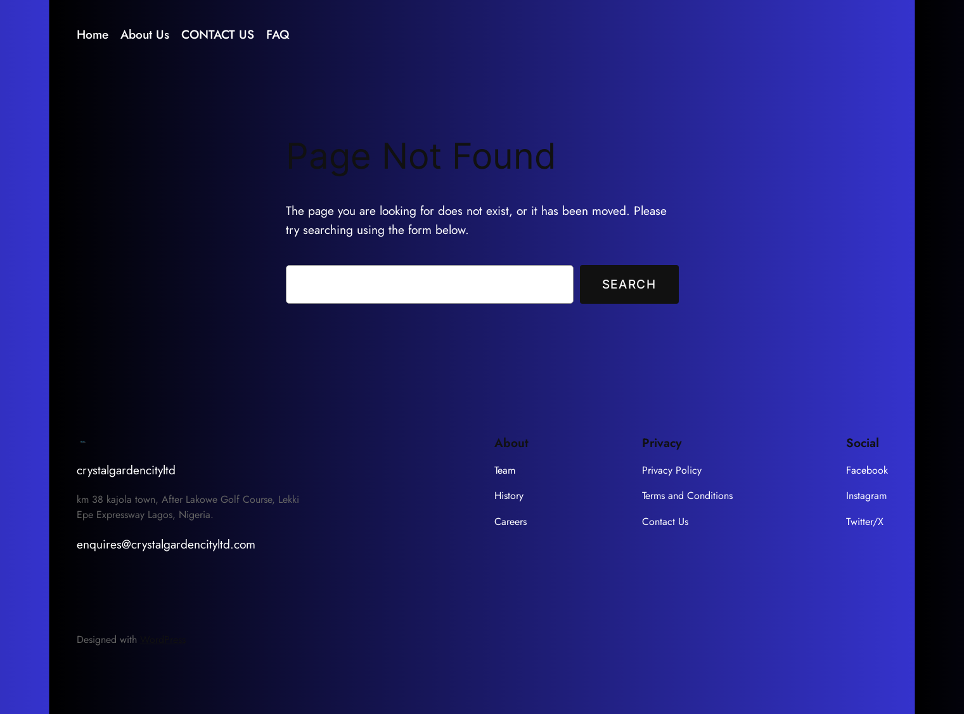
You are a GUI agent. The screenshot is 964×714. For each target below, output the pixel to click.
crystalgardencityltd (126, 470)
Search (629, 284)
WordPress (163, 639)
